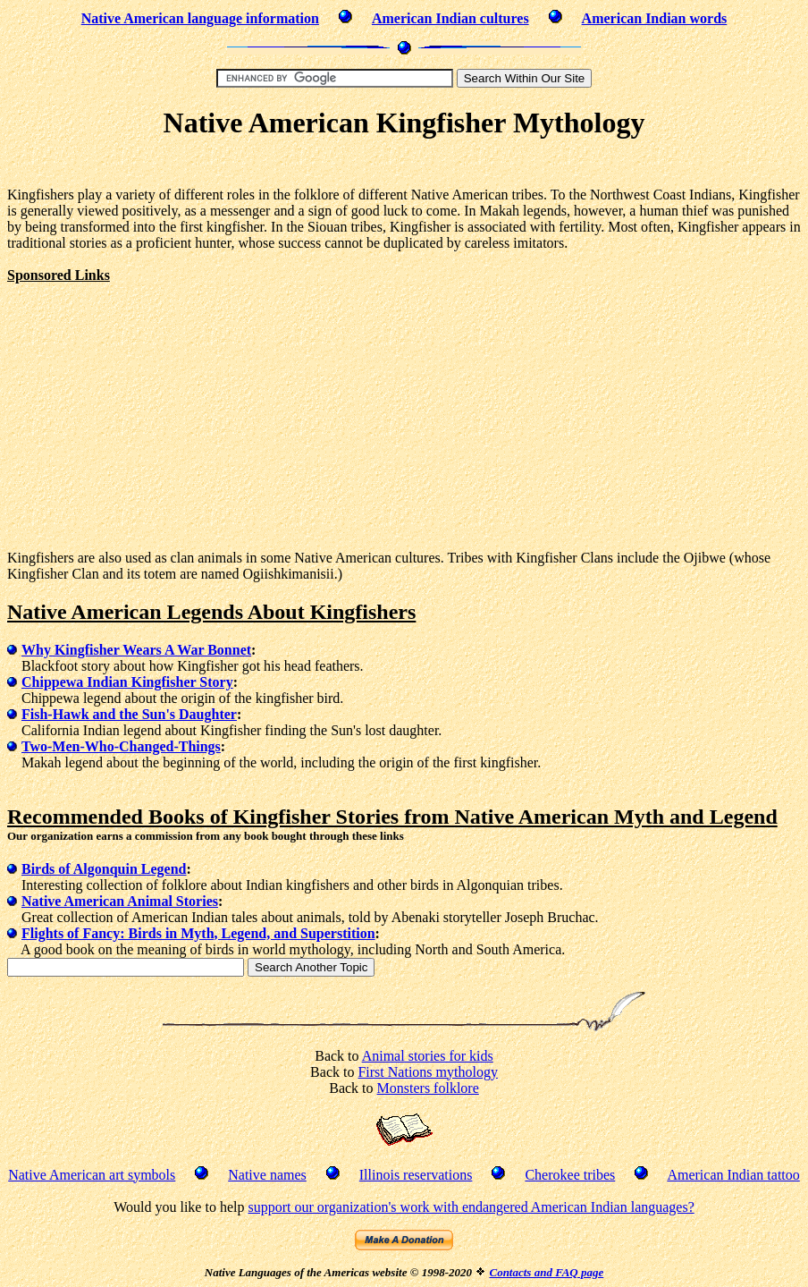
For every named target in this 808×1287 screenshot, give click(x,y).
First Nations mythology (427, 1072)
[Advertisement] (404, 166)
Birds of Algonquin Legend (104, 868)
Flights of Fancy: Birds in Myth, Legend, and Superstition (198, 933)
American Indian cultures (450, 18)
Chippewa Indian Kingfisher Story (127, 682)
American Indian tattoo (733, 1174)
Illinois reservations (416, 1174)
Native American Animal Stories (119, 901)
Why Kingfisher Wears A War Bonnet (136, 649)
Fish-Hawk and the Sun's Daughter (129, 714)
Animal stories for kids (427, 1055)
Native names (267, 1174)
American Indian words (655, 18)
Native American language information (200, 18)
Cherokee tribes (570, 1174)
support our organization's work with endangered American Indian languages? (471, 1207)
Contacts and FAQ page (546, 1272)
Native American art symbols (91, 1174)
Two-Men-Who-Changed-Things (121, 746)
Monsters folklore (428, 1088)
